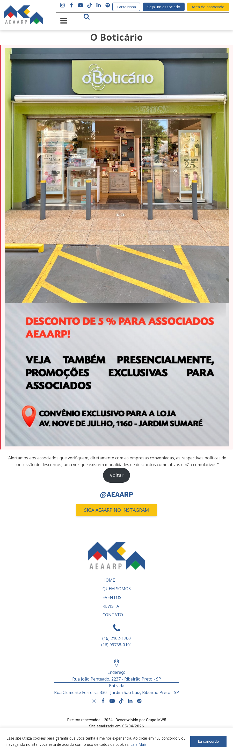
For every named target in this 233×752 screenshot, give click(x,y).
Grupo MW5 (156, 720)
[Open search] (86, 16)
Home (109, 580)
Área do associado (208, 6)
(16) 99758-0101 (116, 645)
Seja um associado (163, 6)
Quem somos (117, 588)
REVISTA (111, 606)
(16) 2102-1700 (116, 638)
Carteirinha (126, 6)
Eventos (112, 597)
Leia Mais (138, 744)
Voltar (116, 475)
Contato (113, 615)
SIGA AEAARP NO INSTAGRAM (116, 510)
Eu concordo (208, 741)
